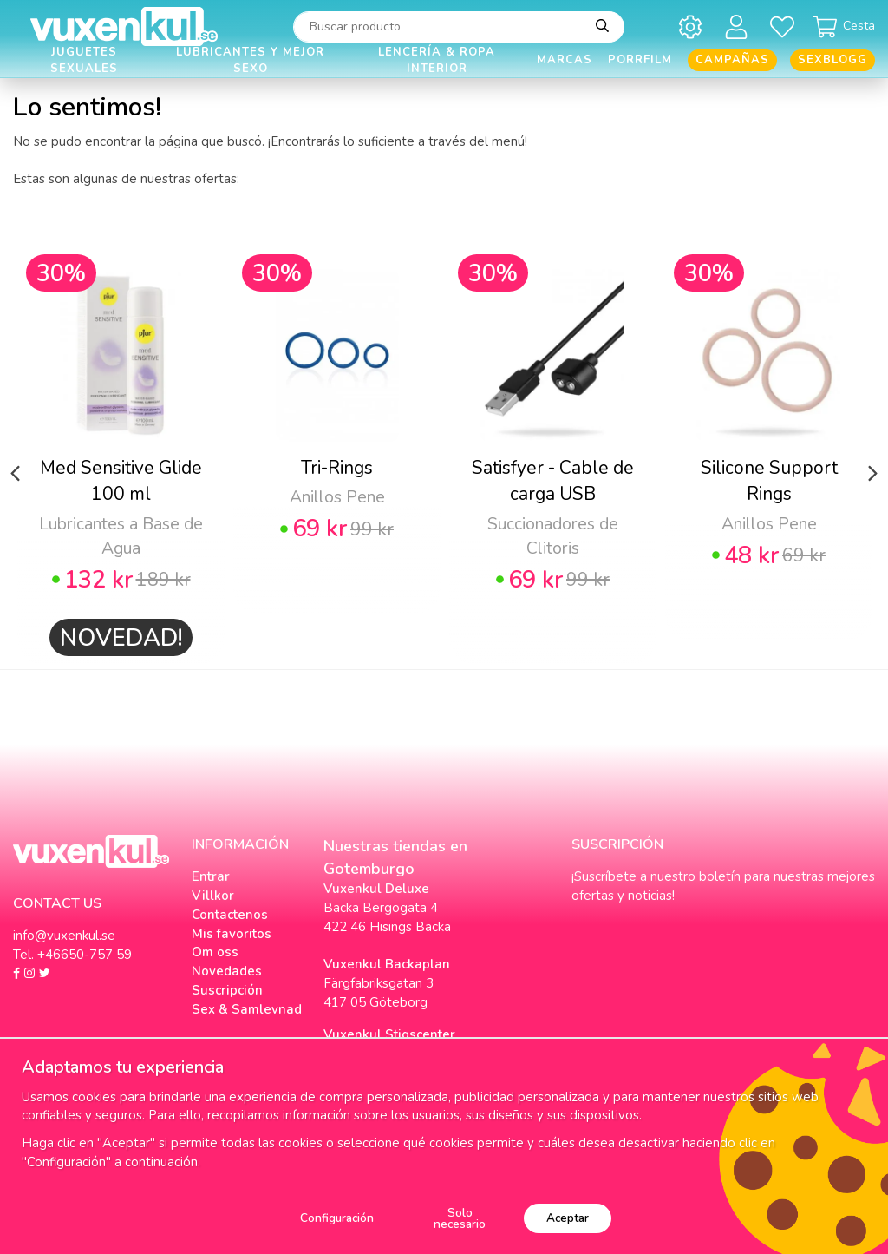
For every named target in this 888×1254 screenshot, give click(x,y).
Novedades (227, 971)
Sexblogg (832, 60)
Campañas (732, 60)
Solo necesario (460, 1219)
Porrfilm (640, 60)
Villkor (213, 895)
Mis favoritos (231, 933)
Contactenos (230, 914)
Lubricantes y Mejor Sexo (250, 60)
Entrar (211, 876)
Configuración (337, 1218)
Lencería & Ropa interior (436, 60)
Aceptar (567, 1218)
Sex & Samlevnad (247, 1009)
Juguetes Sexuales (84, 60)
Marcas (564, 60)
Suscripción (227, 990)
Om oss (215, 952)
